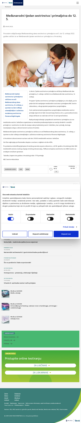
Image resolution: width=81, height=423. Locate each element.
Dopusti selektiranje (40, 234)
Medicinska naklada (50, 409)
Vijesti (6, 397)
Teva (5, 404)
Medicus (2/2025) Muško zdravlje (12, 293)
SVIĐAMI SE (56, 169)
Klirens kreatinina (9, 336)
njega (27, 169)
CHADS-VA (8, 340)
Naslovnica (8, 6)
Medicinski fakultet (37, 409)
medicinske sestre (10, 169)
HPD (14, 409)
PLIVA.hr (27, 404)
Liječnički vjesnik (26, 409)
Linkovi (17, 399)
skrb (21, 169)
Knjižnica (17, 395)
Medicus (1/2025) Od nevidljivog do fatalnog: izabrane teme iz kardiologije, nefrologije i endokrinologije (29, 306)
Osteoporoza (8, 267)
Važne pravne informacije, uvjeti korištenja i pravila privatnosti (43, 402)
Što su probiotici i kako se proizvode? (17, 262)
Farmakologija (8, 247)
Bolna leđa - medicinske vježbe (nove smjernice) (21, 242)
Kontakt (6, 402)
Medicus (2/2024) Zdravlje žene (12, 319)
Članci (6, 395)
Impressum (21, 402)
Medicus (17, 397)
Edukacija (17, 393)
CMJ (10, 409)
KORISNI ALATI (9, 333)
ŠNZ (58, 409)
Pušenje (6, 343)
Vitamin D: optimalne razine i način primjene (19, 283)
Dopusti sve (66, 234)
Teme (6, 393)
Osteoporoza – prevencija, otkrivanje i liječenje (20, 272)
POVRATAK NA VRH (72, 167)
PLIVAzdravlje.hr (19, 404)
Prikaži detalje (68, 227)
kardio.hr (18, 409)
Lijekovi (6, 399)
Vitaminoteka (63, 409)
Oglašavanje (13, 402)
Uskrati (15, 234)
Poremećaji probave (10, 257)
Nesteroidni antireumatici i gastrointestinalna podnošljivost (26, 252)
